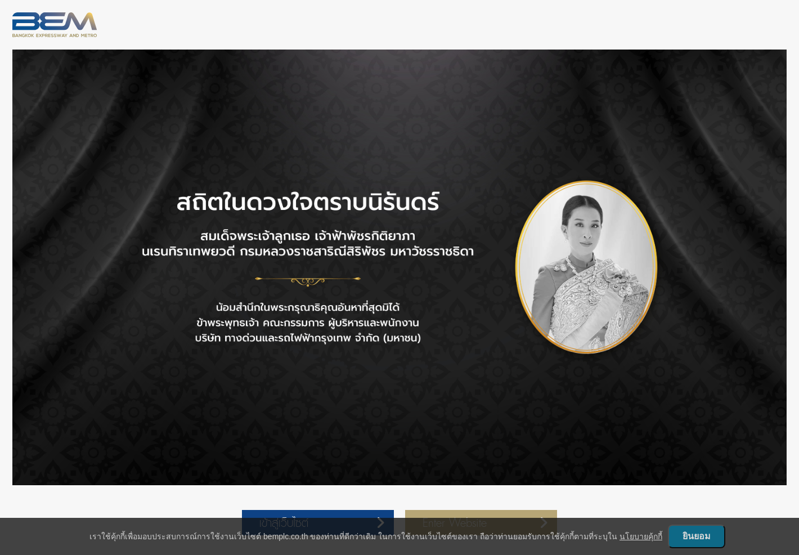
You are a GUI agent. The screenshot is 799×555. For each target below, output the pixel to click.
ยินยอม (697, 536)
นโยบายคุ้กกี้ (641, 536)
